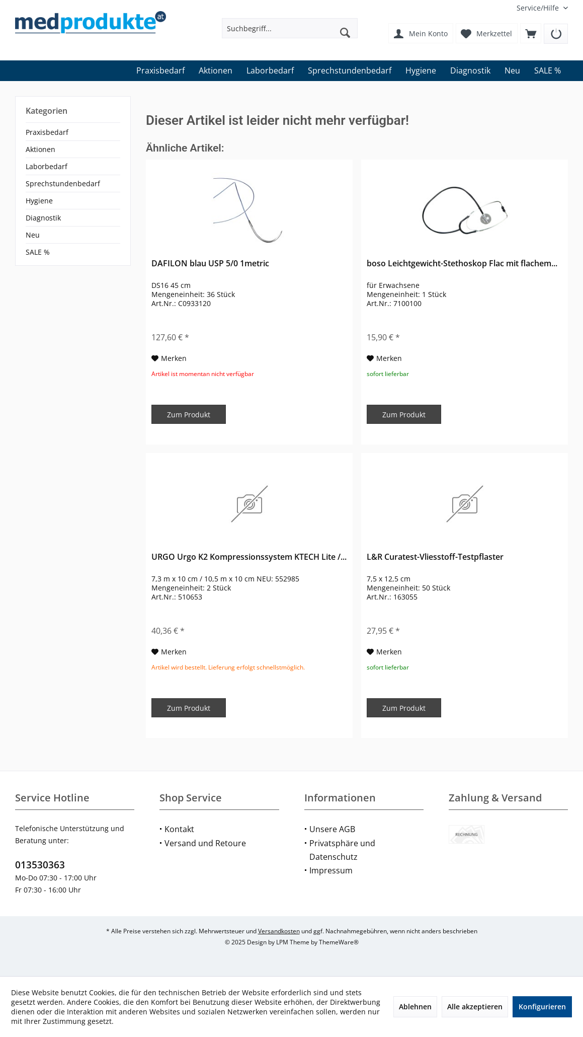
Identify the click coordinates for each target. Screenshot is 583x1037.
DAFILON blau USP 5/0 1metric (210, 263)
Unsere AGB (332, 829)
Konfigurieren (542, 1006)
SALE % (38, 252)
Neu (33, 235)
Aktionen (40, 149)
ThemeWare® (339, 942)
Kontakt (179, 829)
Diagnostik (43, 218)
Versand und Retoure (205, 843)
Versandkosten (279, 931)
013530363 (40, 864)
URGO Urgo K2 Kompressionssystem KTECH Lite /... (249, 557)
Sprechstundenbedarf (63, 183)
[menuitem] (538, 8)
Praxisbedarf (47, 132)
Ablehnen (415, 1006)
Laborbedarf (46, 166)
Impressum (331, 870)
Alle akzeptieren (475, 1006)
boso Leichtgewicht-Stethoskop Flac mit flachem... (462, 263)
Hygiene (39, 200)
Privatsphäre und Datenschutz (342, 850)
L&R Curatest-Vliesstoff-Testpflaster (435, 557)
